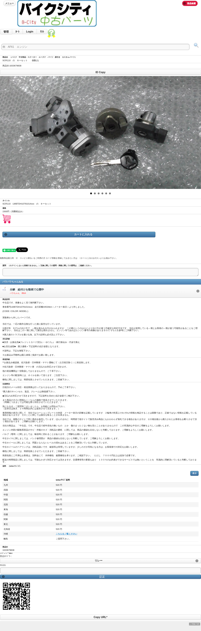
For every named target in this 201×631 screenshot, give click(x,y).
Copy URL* (100, 617)
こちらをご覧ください (34, 534)
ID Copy (100, 72)
